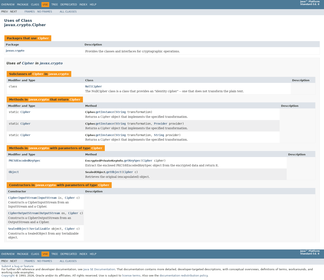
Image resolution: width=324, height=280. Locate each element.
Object (14, 172)
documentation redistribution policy (184, 275)
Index (83, 4)
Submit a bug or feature (17, 266)
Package (23, 4)
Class (35, 4)
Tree (54, 4)
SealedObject (18, 228)
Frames (30, 11)
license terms (131, 275)
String (121, 112)
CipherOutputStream (23, 213)
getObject (113, 172)
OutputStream (50, 213)
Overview (8, 4)
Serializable (40, 228)
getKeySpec (132, 160)
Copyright (8, 275)
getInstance (105, 112)
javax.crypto (15, 50)
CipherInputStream (22, 197)
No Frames (44, 11)
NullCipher (93, 86)
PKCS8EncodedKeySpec (24, 160)
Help (93, 4)
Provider (160, 123)
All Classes (68, 11)
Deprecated (68, 4)
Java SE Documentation (99, 269)
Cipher (43, 38)
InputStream (47, 197)
